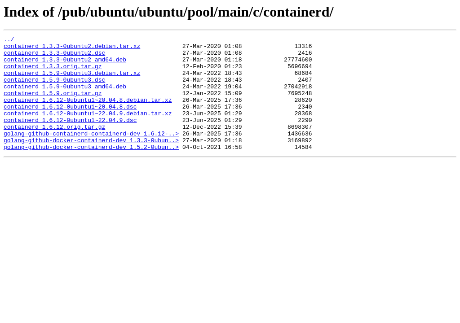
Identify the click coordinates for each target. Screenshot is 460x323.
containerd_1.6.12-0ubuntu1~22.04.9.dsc (70, 137)
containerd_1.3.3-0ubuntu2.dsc (54, 56)
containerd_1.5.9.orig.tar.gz (53, 105)
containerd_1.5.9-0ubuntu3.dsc (54, 89)
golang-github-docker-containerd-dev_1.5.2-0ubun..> (91, 170)
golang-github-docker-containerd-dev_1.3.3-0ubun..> (91, 161)
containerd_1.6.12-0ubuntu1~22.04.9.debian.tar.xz (88, 129)
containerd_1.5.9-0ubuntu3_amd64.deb (65, 97)
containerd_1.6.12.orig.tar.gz (54, 145)
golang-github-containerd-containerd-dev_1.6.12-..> (91, 153)
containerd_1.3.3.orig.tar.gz (53, 73)
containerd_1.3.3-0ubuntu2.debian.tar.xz (72, 48)
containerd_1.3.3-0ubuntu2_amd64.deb (65, 65)
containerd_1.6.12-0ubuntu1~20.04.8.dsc (70, 121)
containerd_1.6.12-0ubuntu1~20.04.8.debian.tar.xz (88, 113)
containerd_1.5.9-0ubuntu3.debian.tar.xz (72, 81)
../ (9, 40)
